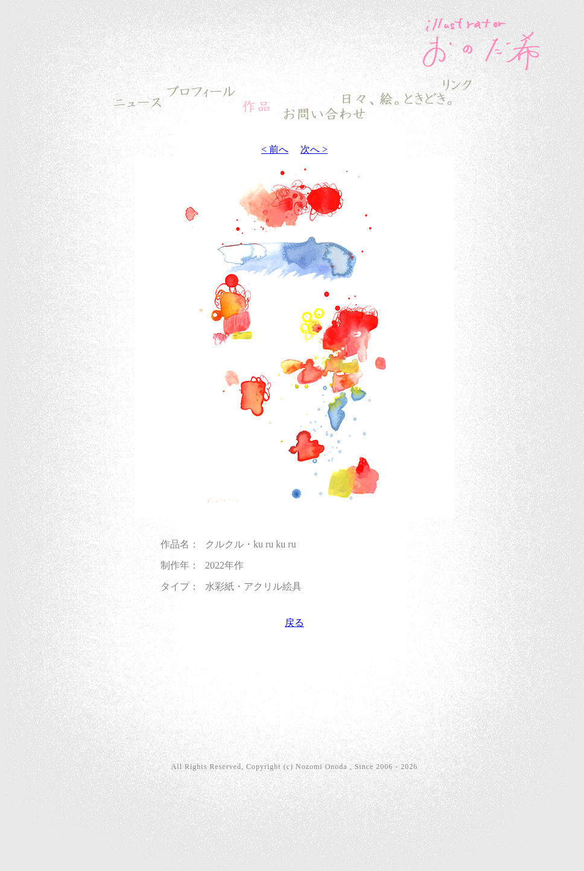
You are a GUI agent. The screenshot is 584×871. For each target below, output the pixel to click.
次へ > (314, 149)
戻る (294, 622)
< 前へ (274, 149)
